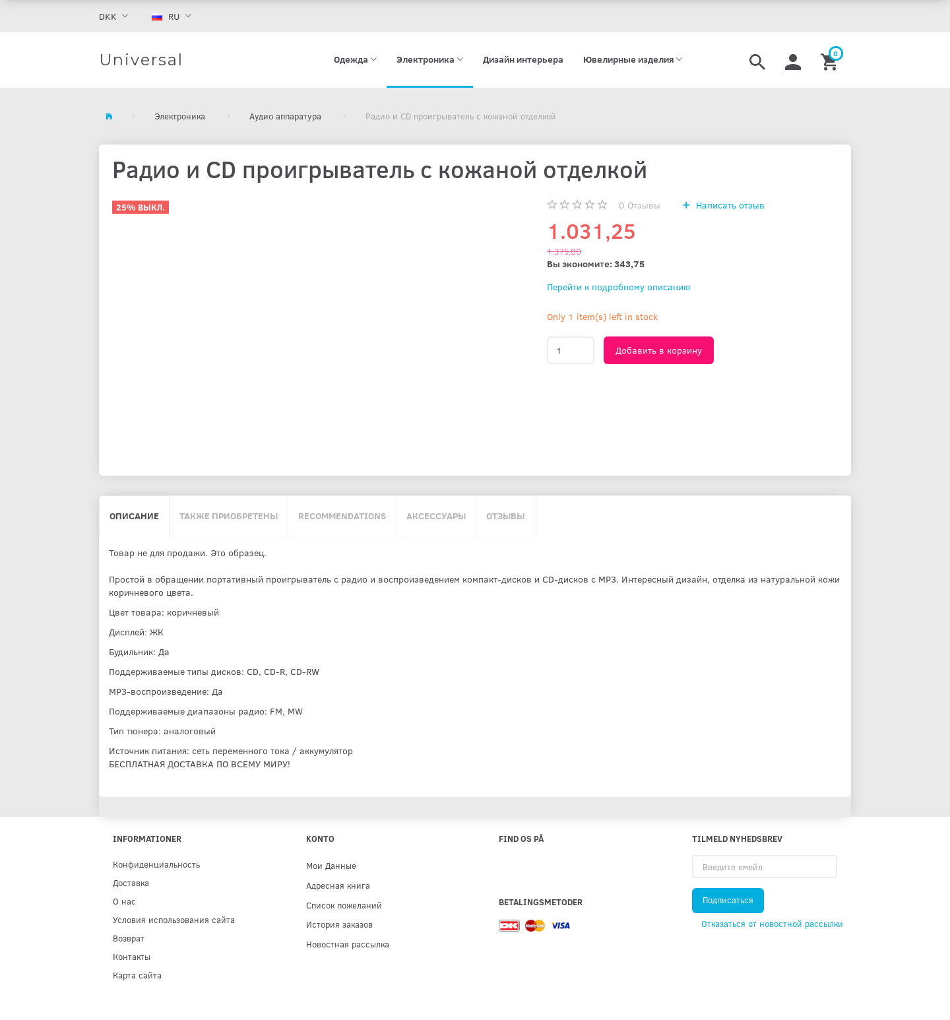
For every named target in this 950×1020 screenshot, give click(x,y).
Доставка (131, 882)
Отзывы (639, 205)
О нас (124, 901)
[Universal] (141, 60)
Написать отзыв (729, 205)
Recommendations (342, 515)
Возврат (128, 937)
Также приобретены (228, 515)
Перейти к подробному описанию (619, 286)
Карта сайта (137, 974)
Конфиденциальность (156, 864)
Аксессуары (436, 515)
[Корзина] (831, 60)
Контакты (131, 956)
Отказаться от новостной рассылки (772, 924)
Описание (134, 515)
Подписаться (728, 900)
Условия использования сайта (174, 919)
